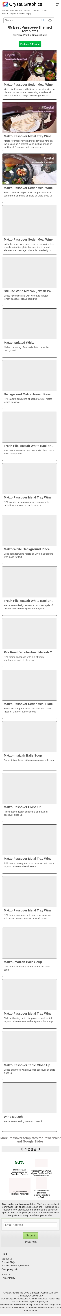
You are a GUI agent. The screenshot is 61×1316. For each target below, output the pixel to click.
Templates (18, 10)
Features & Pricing (30, 44)
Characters (35, 10)
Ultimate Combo (8, 10)
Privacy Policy (30, 1242)
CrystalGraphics (22, 4)
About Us (6, 1274)
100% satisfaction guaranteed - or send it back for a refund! (41, 1192)
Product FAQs (8, 1262)
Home (4, 14)
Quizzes (44, 10)
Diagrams (27, 10)
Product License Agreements (15, 1265)
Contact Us (7, 1259)
